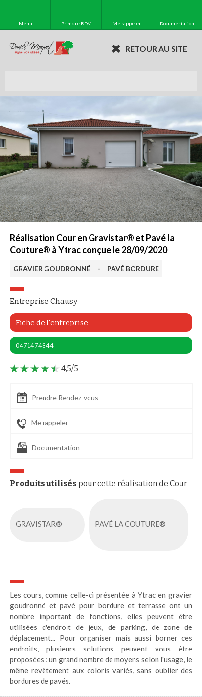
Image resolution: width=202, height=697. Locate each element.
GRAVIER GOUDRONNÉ (51, 268)
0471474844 (35, 345)
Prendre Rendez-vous (57, 397)
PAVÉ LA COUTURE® (140, 525)
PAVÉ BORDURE (133, 268)
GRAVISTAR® (49, 525)
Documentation (48, 447)
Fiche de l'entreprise (52, 322)
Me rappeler (42, 423)
